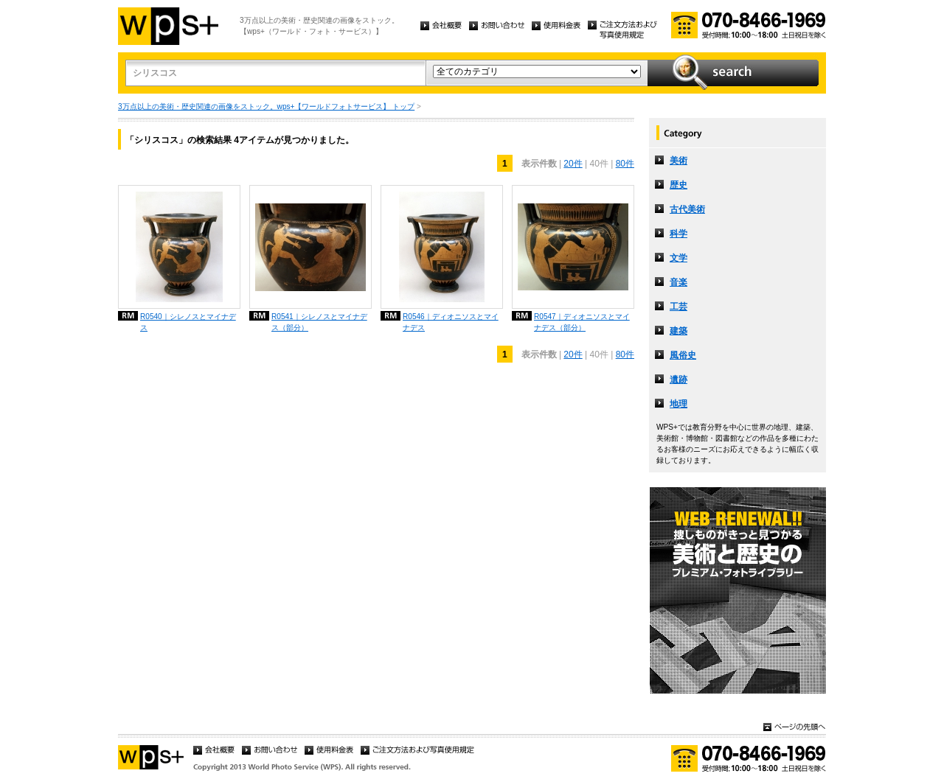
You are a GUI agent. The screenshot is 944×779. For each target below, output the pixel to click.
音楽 (678, 282)
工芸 (678, 306)
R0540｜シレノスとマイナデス (188, 322)
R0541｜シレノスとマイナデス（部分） (319, 322)
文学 (678, 258)
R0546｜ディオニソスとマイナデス (451, 322)
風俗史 (683, 355)
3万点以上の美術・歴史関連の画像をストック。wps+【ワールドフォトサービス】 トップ (266, 106)
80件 (625, 163)
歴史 (678, 185)
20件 (572, 163)
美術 (678, 161)
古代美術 (687, 209)
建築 (678, 331)
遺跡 (678, 379)
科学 (678, 233)
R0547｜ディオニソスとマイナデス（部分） (582, 322)
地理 (678, 404)
